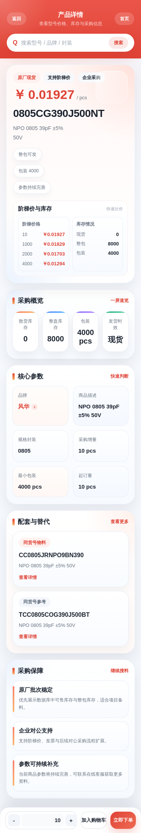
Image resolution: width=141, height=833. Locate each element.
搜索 (118, 42)
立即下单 (123, 820)
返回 (16, 18)
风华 (23, 406)
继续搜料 (120, 670)
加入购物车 (93, 820)
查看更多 (120, 521)
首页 (124, 18)
